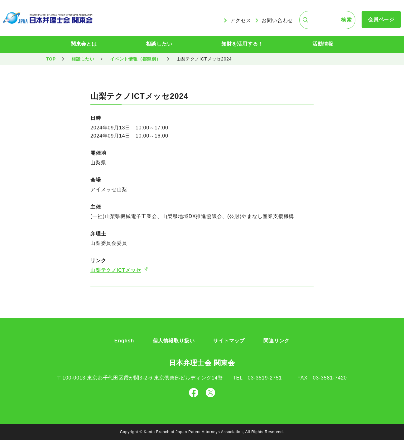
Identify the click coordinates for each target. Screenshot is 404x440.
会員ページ (381, 19)
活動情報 (322, 43)
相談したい (159, 43)
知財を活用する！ (242, 43)
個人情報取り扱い (174, 340)
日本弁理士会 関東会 (202, 363)
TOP (51, 58)
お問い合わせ (277, 20)
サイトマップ (229, 340)
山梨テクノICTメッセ (115, 270)
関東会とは (84, 43)
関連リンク (276, 340)
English (124, 340)
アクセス (240, 20)
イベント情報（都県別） (135, 58)
